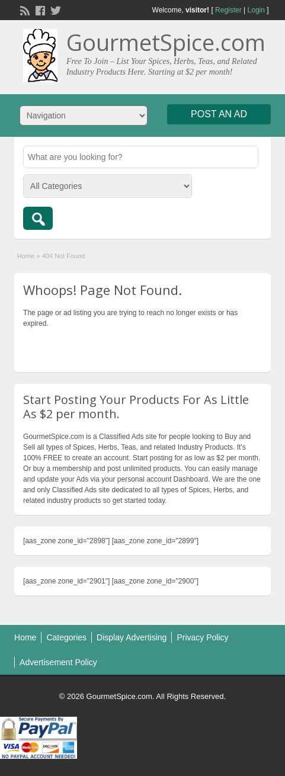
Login (256, 10)
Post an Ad (219, 114)
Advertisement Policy (58, 662)
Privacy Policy (202, 637)
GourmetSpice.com (165, 42)
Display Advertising (131, 637)
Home (25, 255)
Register (228, 10)
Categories (66, 637)
